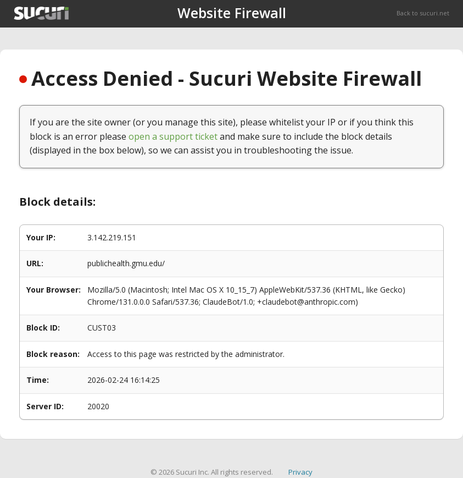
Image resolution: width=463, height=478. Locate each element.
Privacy (300, 472)
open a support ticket (173, 136)
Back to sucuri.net (423, 13)
